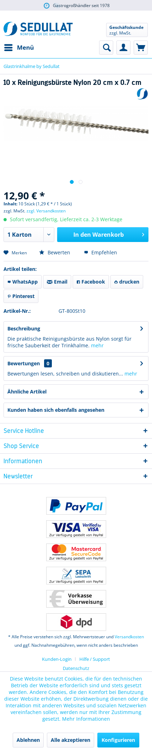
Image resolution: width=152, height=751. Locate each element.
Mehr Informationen (86, 718)
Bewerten (54, 252)
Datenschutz (76, 668)
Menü (19, 46)
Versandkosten (129, 637)
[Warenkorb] (141, 48)
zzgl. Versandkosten (46, 211)
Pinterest (21, 296)
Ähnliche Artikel (27, 391)
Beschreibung (23, 328)
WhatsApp (22, 281)
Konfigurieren (118, 740)
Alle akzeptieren (70, 740)
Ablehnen (28, 740)
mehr (97, 345)
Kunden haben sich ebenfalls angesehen (55, 409)
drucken (126, 281)
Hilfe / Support (94, 659)
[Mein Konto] (123, 48)
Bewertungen (23, 363)
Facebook (91, 281)
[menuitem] (18, 48)
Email (57, 281)
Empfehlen (100, 252)
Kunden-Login (57, 659)
